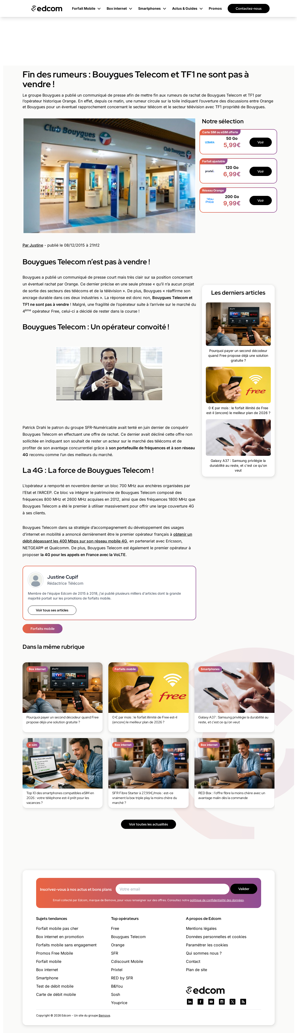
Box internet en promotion (60, 936)
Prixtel (116, 969)
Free (115, 928)
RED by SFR (122, 977)
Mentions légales (201, 928)
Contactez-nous (249, 8)
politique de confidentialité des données (217, 900)
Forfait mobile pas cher (57, 928)
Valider (243, 889)
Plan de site (196, 969)
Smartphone (47, 977)
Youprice (119, 1002)
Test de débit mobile (54, 986)
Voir (260, 142)
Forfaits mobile (43, 628)
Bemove (104, 1015)
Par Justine (33, 245)
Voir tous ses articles (52, 610)
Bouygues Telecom (128, 936)
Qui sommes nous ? (204, 953)
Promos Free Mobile (54, 953)
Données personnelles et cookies (216, 936)
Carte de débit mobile (56, 994)
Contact (193, 961)
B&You (117, 986)
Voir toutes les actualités (148, 824)
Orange (117, 944)
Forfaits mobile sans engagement (66, 944)
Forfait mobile (48, 961)
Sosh (115, 994)
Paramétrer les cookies (207, 944)
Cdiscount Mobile (127, 961)
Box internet (47, 969)
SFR (114, 953)
